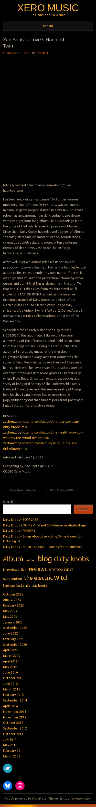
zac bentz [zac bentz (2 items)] (39, 585)
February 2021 (13, 639)
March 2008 (11, 756)
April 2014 (10, 706)
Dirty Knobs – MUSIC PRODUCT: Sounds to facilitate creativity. (64, 490)
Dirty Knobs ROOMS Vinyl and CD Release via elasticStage (44, 525)
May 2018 (10, 667)
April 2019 (10, 661)
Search (8, 501)
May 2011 (10, 745)
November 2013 (14, 711)
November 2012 (14, 717)
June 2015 (10, 683)
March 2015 (11, 689)
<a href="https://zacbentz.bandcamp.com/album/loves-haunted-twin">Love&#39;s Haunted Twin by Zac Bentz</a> (44, 120)
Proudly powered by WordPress (25, 798)
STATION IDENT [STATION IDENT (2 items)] (61, 570)
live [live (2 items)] (24, 570)
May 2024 (10, 611)
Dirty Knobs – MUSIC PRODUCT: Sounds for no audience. (43, 547)
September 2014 (15, 700)
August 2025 (12, 599)
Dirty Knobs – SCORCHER (20, 519)
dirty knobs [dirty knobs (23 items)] (71, 559)
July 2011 (10, 739)
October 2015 (13, 678)
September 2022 (15, 627)
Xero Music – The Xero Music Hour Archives (24, 490)
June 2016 (10, 672)
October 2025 (13, 594)
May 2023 (10, 616)
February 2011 (13, 750)
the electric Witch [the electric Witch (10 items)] (46, 577)
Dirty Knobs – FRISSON (19, 530)
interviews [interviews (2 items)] (11, 570)
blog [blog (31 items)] (44, 558)
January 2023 (13, 622)
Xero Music (48, 7)
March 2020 (11, 655)
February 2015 (13, 694)
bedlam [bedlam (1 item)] (30, 560)
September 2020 (15, 644)
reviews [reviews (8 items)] (38, 569)
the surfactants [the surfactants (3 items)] (16, 585)
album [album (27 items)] (13, 559)
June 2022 (10, 633)
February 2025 (13, 605)
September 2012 (15, 728)
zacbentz (44, 52)
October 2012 (13, 722)
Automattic (82, 798)
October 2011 (13, 734)
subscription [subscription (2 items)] (12, 579)
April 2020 (10, 650)
